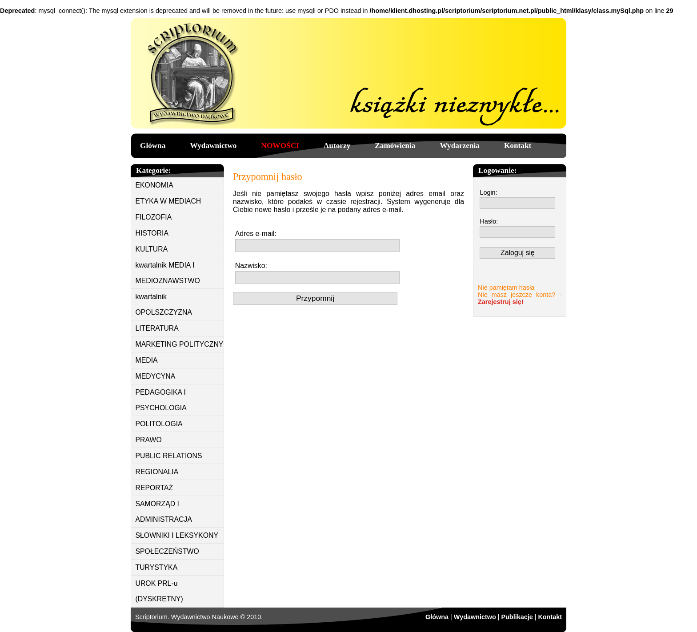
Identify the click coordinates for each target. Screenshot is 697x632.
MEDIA (147, 360)
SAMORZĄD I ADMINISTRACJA (164, 511)
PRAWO (149, 440)
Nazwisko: (251, 265)
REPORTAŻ (154, 488)
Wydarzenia (460, 145)
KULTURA (152, 249)
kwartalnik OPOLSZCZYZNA (164, 304)
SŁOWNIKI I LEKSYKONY (177, 535)
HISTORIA (152, 233)
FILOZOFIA (154, 217)
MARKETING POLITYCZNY (180, 344)
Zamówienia (395, 145)
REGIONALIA (157, 472)
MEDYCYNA (156, 376)
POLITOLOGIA (159, 424)
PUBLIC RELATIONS (169, 456)
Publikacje (517, 616)
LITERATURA (157, 328)
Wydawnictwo (213, 145)
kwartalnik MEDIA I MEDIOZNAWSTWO (168, 272)
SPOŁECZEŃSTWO (167, 551)
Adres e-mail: (255, 233)
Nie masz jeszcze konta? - (519, 298)
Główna (153, 145)
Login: (488, 192)
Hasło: (489, 221)
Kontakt (517, 145)
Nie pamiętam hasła (506, 287)
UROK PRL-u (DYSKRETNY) (159, 591)
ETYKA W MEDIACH (168, 201)
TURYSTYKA (157, 567)
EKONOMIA (154, 185)
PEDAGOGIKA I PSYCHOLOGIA (161, 400)
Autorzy (337, 145)
